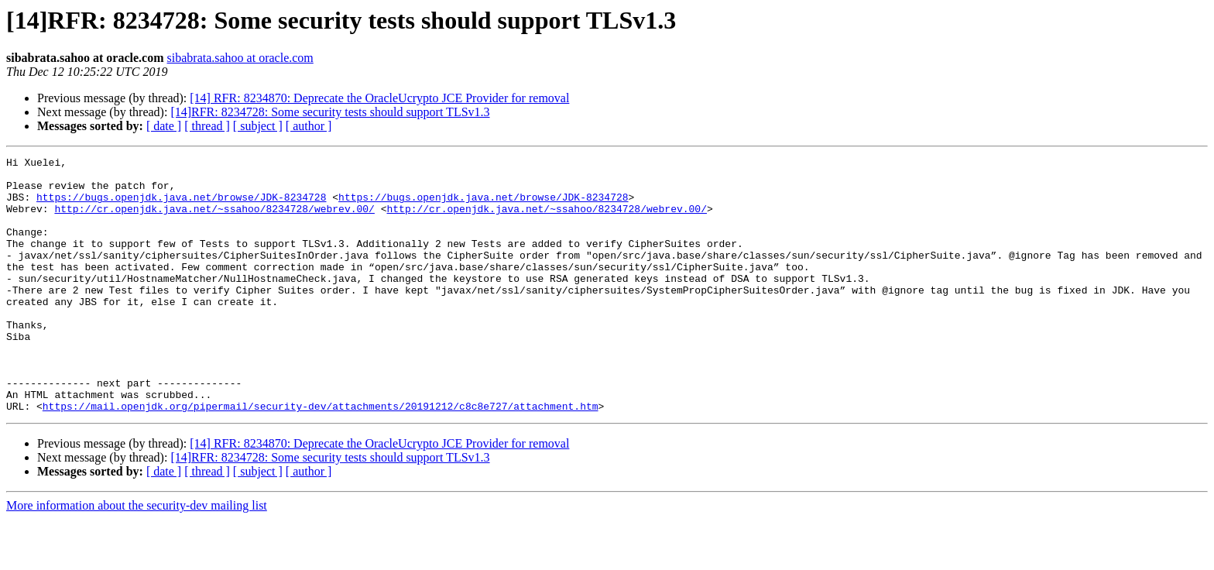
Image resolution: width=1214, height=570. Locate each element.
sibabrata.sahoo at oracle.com (240, 57)
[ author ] (309, 125)
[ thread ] (207, 125)
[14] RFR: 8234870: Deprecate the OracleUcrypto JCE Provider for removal (379, 98)
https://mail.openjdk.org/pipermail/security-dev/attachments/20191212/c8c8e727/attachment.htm (320, 457)
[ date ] (163, 125)
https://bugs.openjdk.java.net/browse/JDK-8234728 (181, 206)
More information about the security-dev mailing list (136, 556)
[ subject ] (258, 125)
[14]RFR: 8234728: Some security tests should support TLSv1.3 (329, 111)
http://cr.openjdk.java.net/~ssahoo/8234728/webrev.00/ (214, 220)
